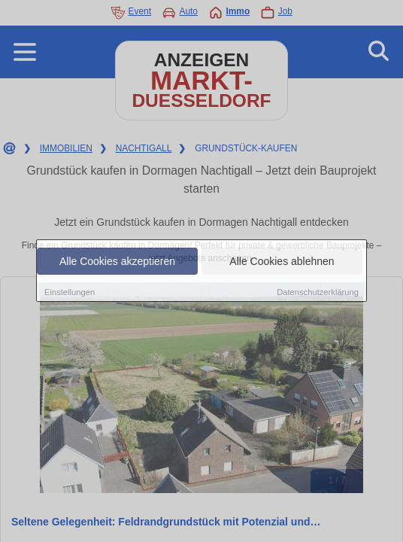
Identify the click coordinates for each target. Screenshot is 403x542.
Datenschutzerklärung (318, 292)
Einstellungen (69, 292)
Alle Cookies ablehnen (281, 261)
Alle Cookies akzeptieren (117, 261)
